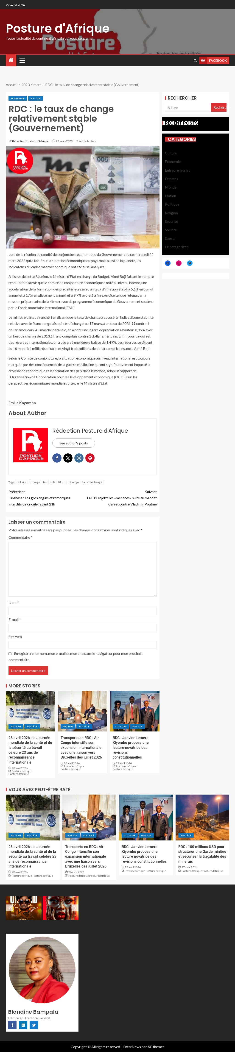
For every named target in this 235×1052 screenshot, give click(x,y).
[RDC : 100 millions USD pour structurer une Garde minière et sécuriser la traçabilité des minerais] (202, 817)
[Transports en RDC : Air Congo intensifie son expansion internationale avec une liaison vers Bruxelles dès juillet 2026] (82, 711)
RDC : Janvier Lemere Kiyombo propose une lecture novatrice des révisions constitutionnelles (131, 747)
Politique (172, 204)
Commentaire (20, 537)
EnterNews (132, 1046)
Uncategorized (177, 247)
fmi (45, 482)
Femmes (171, 178)
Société (32, 726)
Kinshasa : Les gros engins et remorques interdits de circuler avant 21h (45, 497)
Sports (170, 238)
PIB (52, 482)
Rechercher (182, 98)
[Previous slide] (9, 907)
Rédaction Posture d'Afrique (30, 141)
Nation (36, 98)
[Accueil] (11, 60)
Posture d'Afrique (57, 28)
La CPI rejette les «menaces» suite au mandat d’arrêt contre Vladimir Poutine (120, 497)
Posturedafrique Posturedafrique (20, 772)
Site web (15, 636)
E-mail (14, 619)
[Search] (195, 60)
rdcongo (73, 482)
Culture (120, 726)
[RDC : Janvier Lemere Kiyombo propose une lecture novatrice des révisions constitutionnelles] (134, 711)
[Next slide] (75, 907)
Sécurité (171, 221)
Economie (18, 98)
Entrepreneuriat (177, 170)
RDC (61, 482)
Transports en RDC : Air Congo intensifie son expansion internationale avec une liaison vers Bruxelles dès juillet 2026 (81, 747)
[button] (21, 60)
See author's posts (73, 443)
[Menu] (21, 60)
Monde (170, 187)
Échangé (34, 482)
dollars (21, 482)
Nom (13, 602)
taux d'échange (92, 482)
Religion (171, 213)
